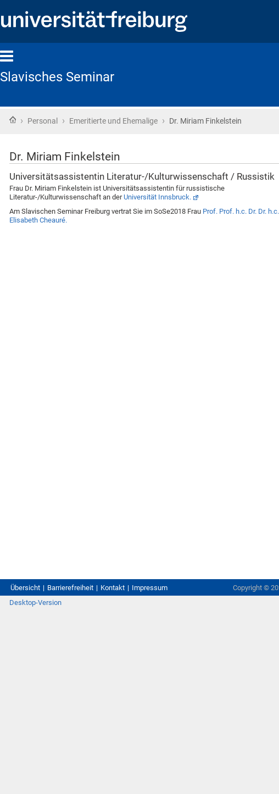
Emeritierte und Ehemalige (113, 120)
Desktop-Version (35, 602)
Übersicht (25, 588)
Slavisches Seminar (57, 77)
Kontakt (113, 588)
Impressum (150, 588)
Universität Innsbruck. (157, 197)
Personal (42, 120)
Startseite (12, 120)
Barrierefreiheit (70, 588)
